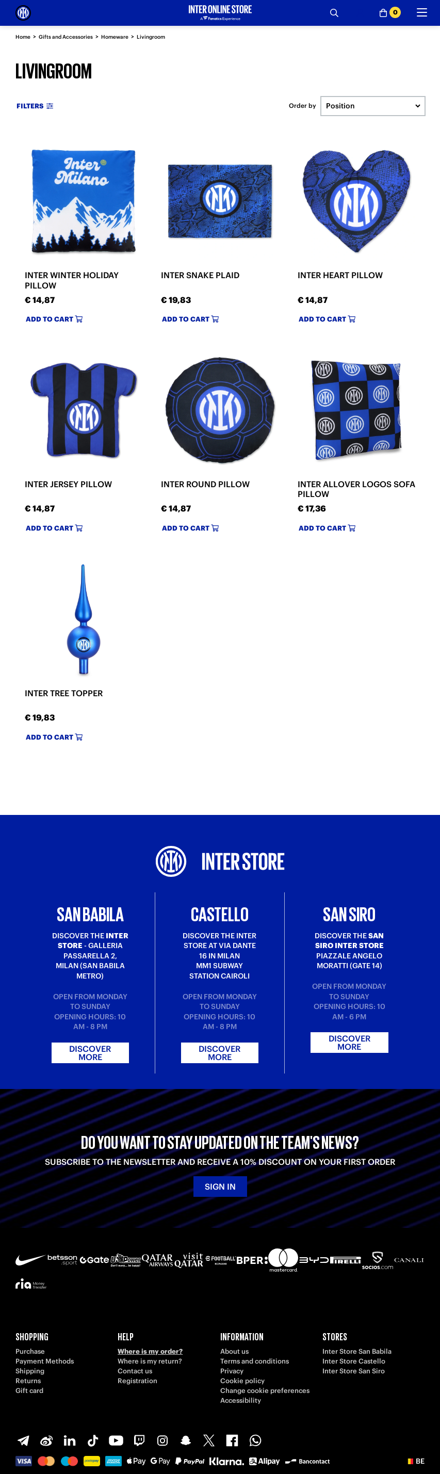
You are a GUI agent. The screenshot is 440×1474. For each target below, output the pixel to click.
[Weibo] (46, 1440)
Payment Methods (44, 1361)
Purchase (30, 1351)
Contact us (135, 1371)
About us (234, 1351)
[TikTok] (93, 1440)
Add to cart (54, 319)
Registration (137, 1380)
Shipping (29, 1371)
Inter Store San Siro (353, 1371)
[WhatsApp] (255, 1440)
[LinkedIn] (69, 1440)
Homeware (114, 37)
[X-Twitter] (209, 1440)
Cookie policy (242, 1380)
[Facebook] (232, 1440)
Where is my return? (150, 1361)
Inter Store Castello (353, 1361)
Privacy (231, 1371)
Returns (28, 1380)
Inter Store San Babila (357, 1351)
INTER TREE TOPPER (64, 693)
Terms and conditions (254, 1361)
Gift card (29, 1390)
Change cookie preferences (264, 1390)
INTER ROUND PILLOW (205, 484)
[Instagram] (162, 1440)
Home (22, 37)
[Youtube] (116, 1440)
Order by (302, 106)
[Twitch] (139, 1440)
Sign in (220, 1186)
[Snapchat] (185, 1440)
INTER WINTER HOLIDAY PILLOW (72, 280)
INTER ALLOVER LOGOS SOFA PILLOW (356, 489)
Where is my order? (150, 1351)
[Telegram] (23, 1440)
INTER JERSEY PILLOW (68, 484)
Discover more (90, 1053)
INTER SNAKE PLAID (200, 275)
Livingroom (151, 37)
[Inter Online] (23, 13)
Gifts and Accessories (66, 37)
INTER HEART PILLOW (340, 275)
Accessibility (240, 1400)
